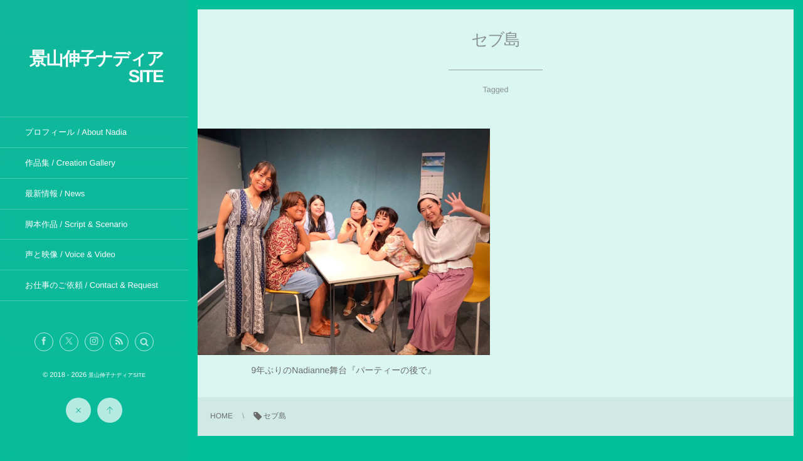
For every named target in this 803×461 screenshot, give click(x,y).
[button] (144, 341)
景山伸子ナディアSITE (96, 67)
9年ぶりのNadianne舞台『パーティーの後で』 (344, 370)
